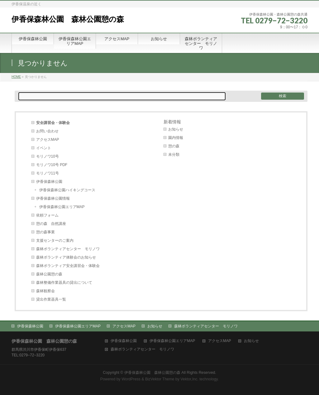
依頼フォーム (47, 215)
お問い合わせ (47, 131)
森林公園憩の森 (49, 274)
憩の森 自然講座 (51, 223)
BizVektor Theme (159, 379)
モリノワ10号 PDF (52, 165)
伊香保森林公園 (49, 181)
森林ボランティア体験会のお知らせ (66, 257)
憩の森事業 (45, 232)
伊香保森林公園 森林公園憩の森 (68, 19)
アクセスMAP (47, 139)
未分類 (173, 154)
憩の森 (173, 146)
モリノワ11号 (47, 173)
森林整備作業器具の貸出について (64, 282)
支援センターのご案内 (55, 240)
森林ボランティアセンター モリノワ (68, 249)
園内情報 (175, 138)
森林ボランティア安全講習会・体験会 (68, 266)
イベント (43, 148)
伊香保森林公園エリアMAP (62, 207)
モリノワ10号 (47, 156)
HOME (16, 77)
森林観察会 (45, 291)
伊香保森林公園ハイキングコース (67, 190)
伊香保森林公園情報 (53, 198)
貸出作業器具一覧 (51, 299)
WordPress (130, 379)
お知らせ (175, 129)
